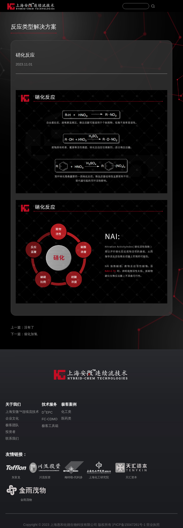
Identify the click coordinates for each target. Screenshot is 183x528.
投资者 (10, 432)
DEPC (47, 411)
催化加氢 (30, 334)
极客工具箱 (50, 426)
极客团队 (12, 425)
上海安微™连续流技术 (22, 412)
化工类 (66, 412)
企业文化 (12, 418)
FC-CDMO (49, 419)
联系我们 (12, 438)
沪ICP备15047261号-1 (128, 525)
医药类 (66, 418)
